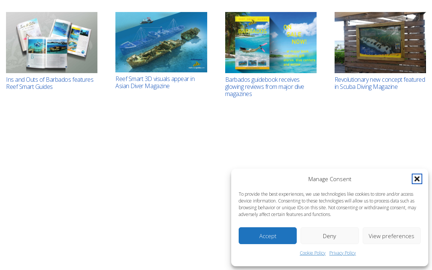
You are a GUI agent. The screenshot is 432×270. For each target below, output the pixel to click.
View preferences (391, 236)
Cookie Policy (313, 253)
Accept (268, 236)
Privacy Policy (342, 253)
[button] (417, 179)
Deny (329, 236)
